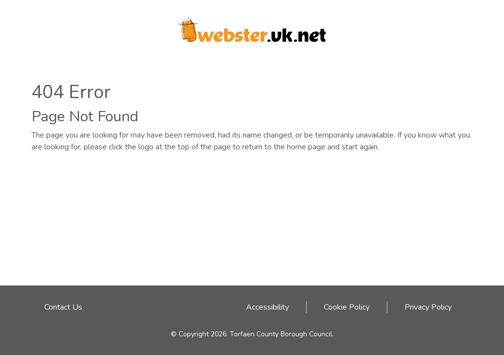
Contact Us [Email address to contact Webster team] (63, 307)
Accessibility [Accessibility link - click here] (267, 307)
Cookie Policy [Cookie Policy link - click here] (347, 307)
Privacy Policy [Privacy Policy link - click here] (428, 307)
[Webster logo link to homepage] (252, 26)
